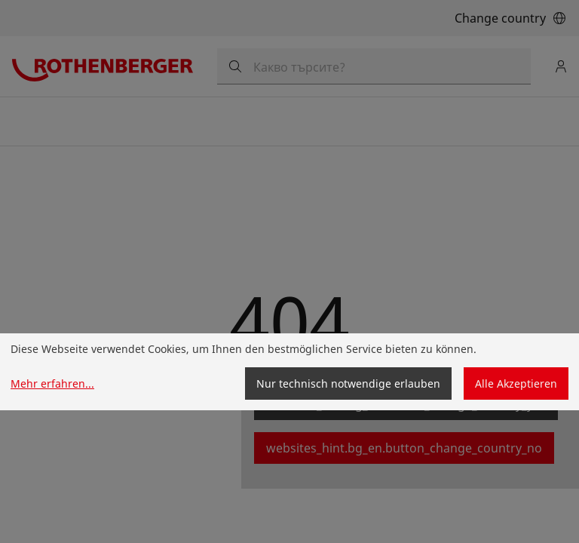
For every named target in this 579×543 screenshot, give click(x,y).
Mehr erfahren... (52, 383)
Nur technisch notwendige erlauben (348, 383)
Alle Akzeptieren (516, 383)
